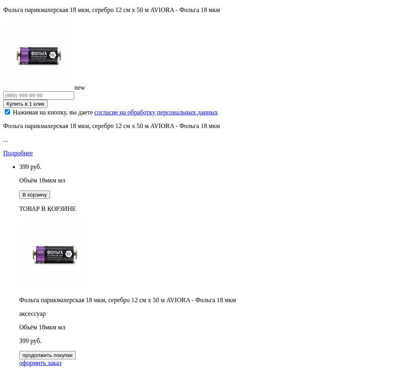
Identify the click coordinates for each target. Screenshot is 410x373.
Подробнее (18, 153)
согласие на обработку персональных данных (156, 112)
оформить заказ (40, 362)
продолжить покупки (47, 355)
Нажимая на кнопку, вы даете (115, 112)
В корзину (34, 195)
